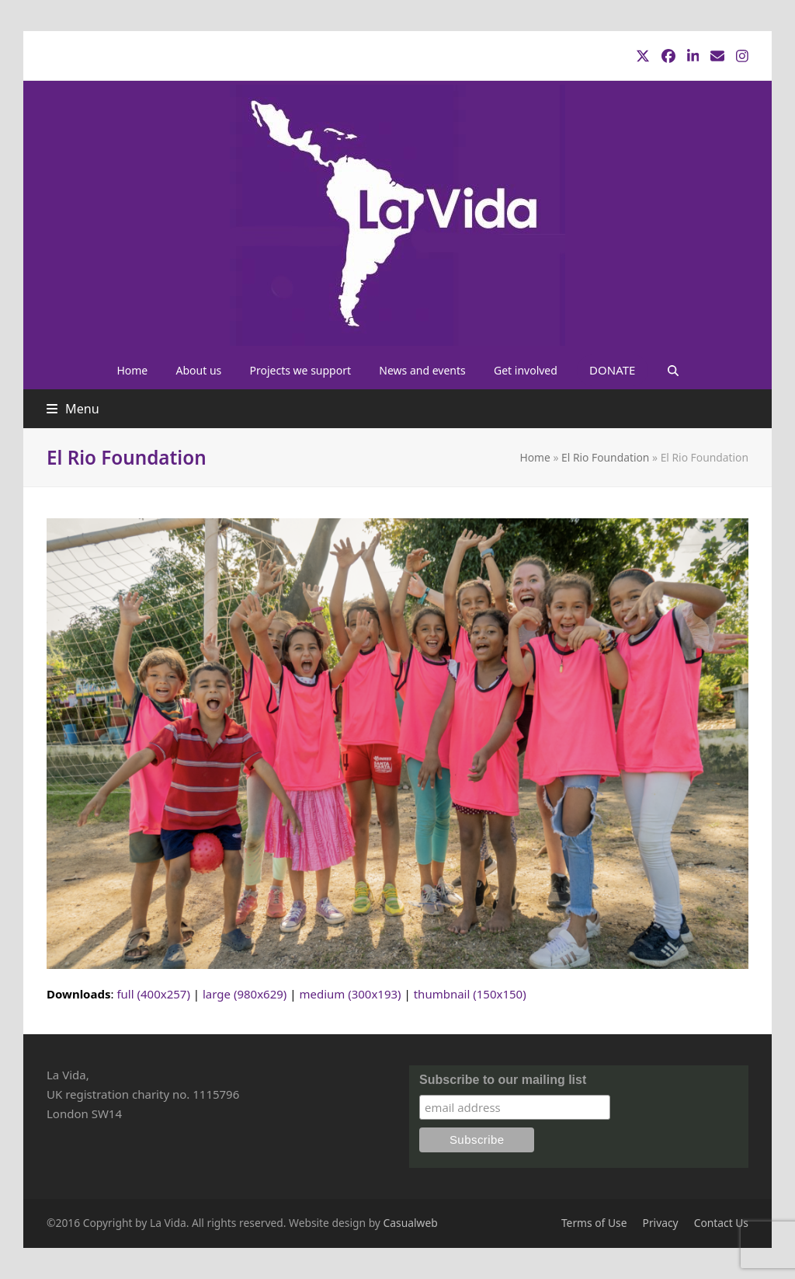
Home (534, 457)
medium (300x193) (350, 994)
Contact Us (721, 1222)
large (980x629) (244, 994)
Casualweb (411, 1222)
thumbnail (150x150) (470, 994)
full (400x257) (153, 994)
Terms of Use (594, 1222)
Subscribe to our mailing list (502, 1079)
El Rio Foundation (605, 457)
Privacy (661, 1222)
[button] (672, 369)
